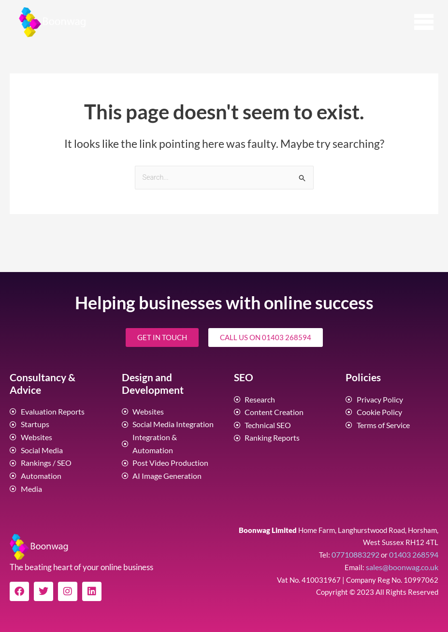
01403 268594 (413, 548)
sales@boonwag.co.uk (404, 560)
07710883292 (355, 548)
